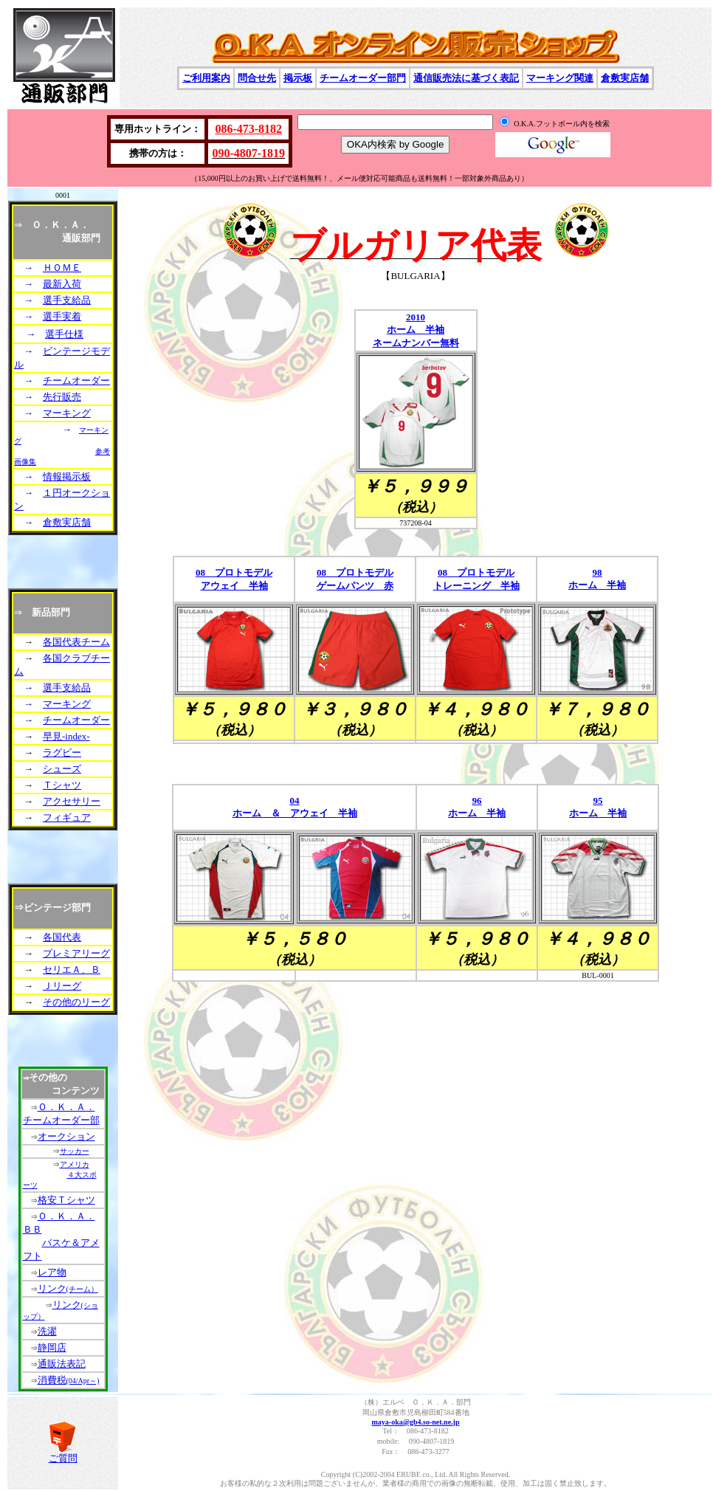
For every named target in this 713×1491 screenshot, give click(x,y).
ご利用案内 (206, 77)
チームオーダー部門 (363, 77)
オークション (66, 1136)
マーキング (67, 413)
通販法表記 (62, 1363)
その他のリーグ (76, 1002)
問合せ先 (257, 77)
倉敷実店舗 (625, 77)
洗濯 (47, 1331)
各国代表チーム (76, 641)
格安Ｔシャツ (66, 1199)
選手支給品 (67, 300)
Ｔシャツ (62, 785)
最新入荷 (62, 283)
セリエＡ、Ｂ (71, 969)
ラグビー (62, 752)
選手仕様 (64, 334)
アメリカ (74, 1164)
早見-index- (66, 736)
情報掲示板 (67, 476)
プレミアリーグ (76, 953)
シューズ (62, 768)
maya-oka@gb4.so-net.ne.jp (415, 1422)
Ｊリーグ (62, 985)
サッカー (74, 1151)
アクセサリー (71, 801)
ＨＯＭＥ (62, 267)
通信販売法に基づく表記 (466, 77)
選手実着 (62, 316)
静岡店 (52, 1347)
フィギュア (67, 817)
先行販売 (62, 396)
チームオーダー (76, 380)
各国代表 (62, 937)
